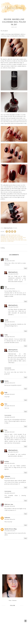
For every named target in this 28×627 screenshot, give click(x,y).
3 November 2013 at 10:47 (9, 394)
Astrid (6, 320)
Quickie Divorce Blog (10, 529)
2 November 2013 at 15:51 (13, 307)
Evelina (6, 461)
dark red (14, 235)
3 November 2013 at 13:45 (9, 417)
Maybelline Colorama (16, 236)
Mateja (6, 259)
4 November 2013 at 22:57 (9, 493)
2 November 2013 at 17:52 (9, 336)
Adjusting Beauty (13, 272)
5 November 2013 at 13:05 (9, 506)
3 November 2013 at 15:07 (13, 452)
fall (18, 235)
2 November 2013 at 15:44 (9, 288)
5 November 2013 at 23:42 (9, 519)
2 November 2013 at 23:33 (9, 382)
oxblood (3, 240)
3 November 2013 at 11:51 (13, 351)
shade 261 (4, 241)
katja (5, 392)
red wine (23, 240)
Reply (25, 268)
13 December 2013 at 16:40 (9, 530)
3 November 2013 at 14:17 (9, 431)
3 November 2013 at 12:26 (9, 405)
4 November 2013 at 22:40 (9, 478)
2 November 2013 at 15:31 (13, 273)
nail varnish (19, 238)
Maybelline (4, 236)
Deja (5, 287)
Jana (5, 404)
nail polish (10, 238)
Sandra (6, 381)
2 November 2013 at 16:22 (9, 321)
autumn (8, 235)
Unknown (7, 476)
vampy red (10, 241)
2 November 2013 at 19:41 (9, 369)
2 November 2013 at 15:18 (9, 260)
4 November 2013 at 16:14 (9, 463)
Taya (5, 430)
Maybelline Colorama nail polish (11, 237)
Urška (6, 335)
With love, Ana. (8, 504)
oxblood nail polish (13, 240)
